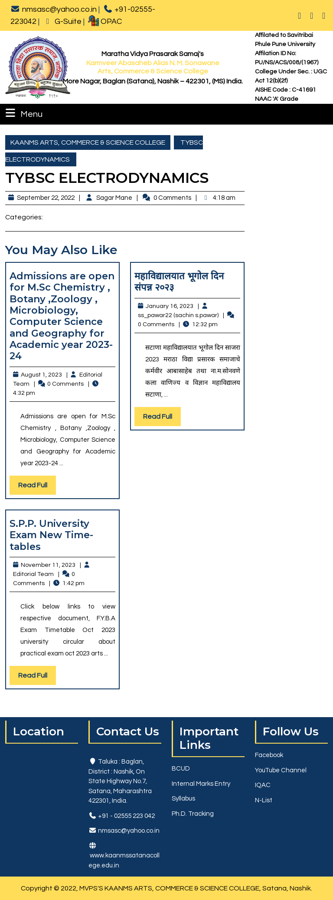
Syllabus (183, 798)
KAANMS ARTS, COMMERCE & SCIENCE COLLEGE (87, 142)
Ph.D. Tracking (193, 814)
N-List (263, 800)
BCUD (181, 768)
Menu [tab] (22, 113)
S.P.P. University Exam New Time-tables (51, 535)
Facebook (269, 755)
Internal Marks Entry (201, 784)
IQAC (263, 785)
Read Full (37, 487)
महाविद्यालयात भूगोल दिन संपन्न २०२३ (179, 281)
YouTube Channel (281, 770)
